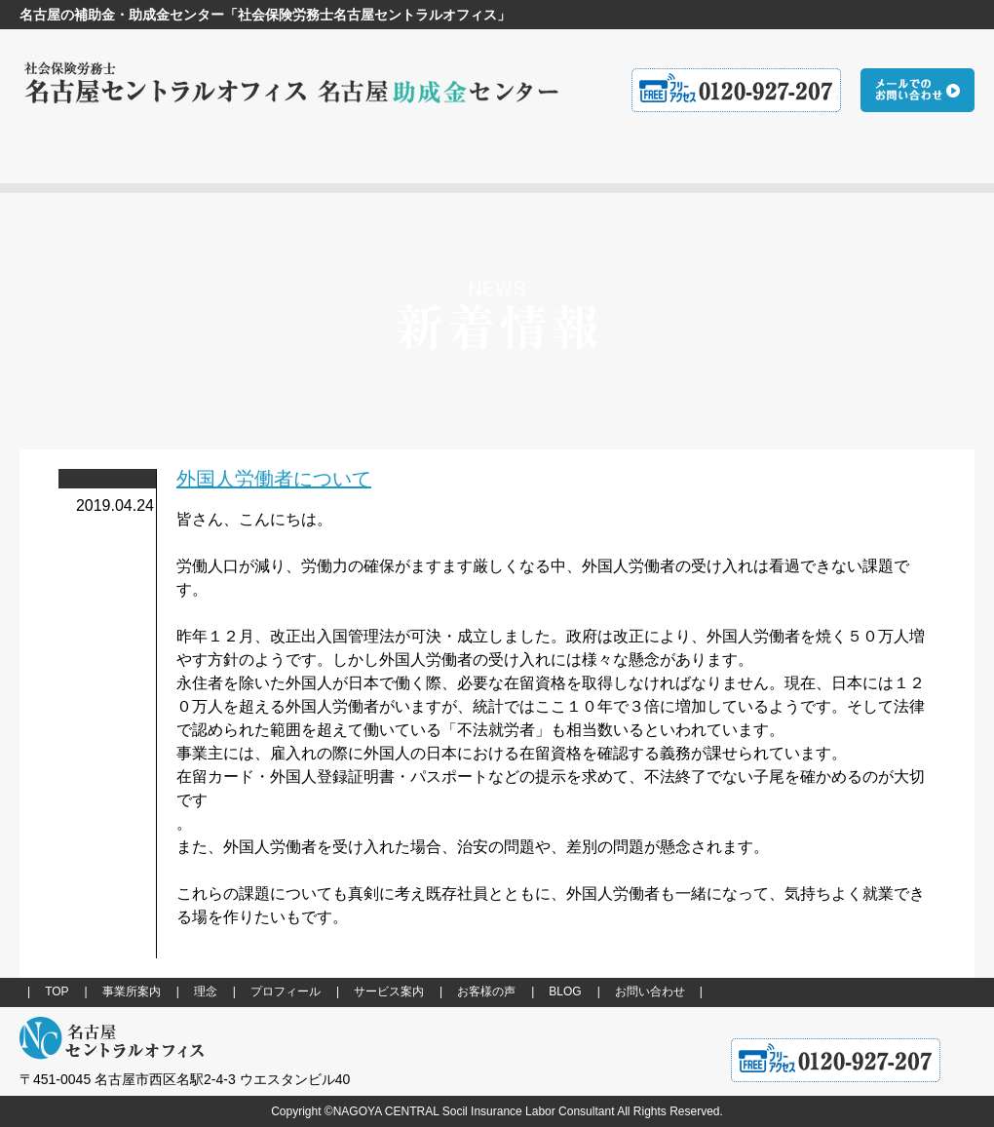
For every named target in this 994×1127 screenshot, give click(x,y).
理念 (205, 991)
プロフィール (285, 991)
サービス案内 (389, 991)
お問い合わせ (650, 991)
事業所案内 (131, 991)
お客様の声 (486, 991)
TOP (56, 991)
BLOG (565, 991)
